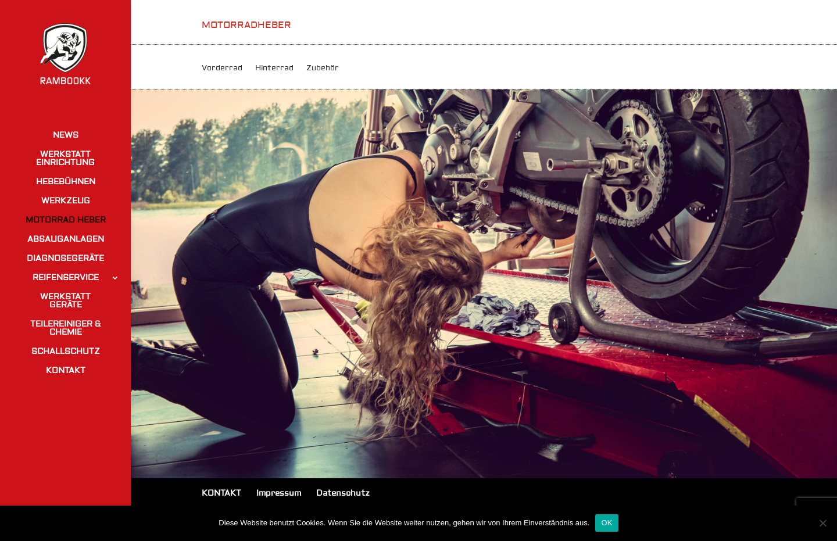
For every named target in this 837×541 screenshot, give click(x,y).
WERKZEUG (65, 201)
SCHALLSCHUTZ (65, 352)
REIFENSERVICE (66, 278)
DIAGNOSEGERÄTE (65, 259)
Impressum (278, 493)
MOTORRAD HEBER (66, 220)
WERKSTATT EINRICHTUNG (65, 159)
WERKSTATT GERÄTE (65, 301)
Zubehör (322, 68)
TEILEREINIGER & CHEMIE (65, 329)
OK (606, 522)
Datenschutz (343, 493)
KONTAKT (65, 371)
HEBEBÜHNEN (65, 182)
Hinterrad (274, 68)
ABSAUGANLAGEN (65, 240)
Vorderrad (222, 68)
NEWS (65, 136)
